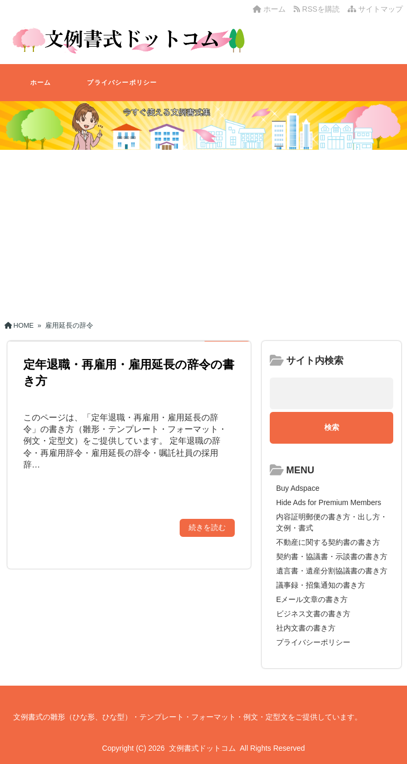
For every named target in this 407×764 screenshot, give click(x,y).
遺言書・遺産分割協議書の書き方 (331, 571)
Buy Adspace (298, 488)
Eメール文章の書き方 (312, 599)
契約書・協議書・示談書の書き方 (331, 556)
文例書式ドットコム (202, 748)
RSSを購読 (318, 9)
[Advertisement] (203, 231)
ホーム (269, 9)
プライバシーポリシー (122, 82)
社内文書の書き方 (305, 628)
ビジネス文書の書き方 (313, 613)
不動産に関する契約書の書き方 (328, 542)
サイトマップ (375, 9)
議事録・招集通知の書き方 (320, 585)
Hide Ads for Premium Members (328, 502)
